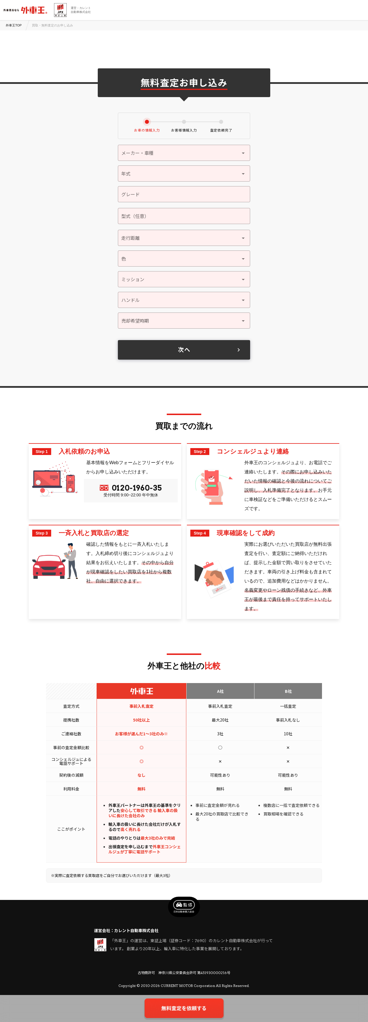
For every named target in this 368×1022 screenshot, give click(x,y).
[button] (184, 173)
